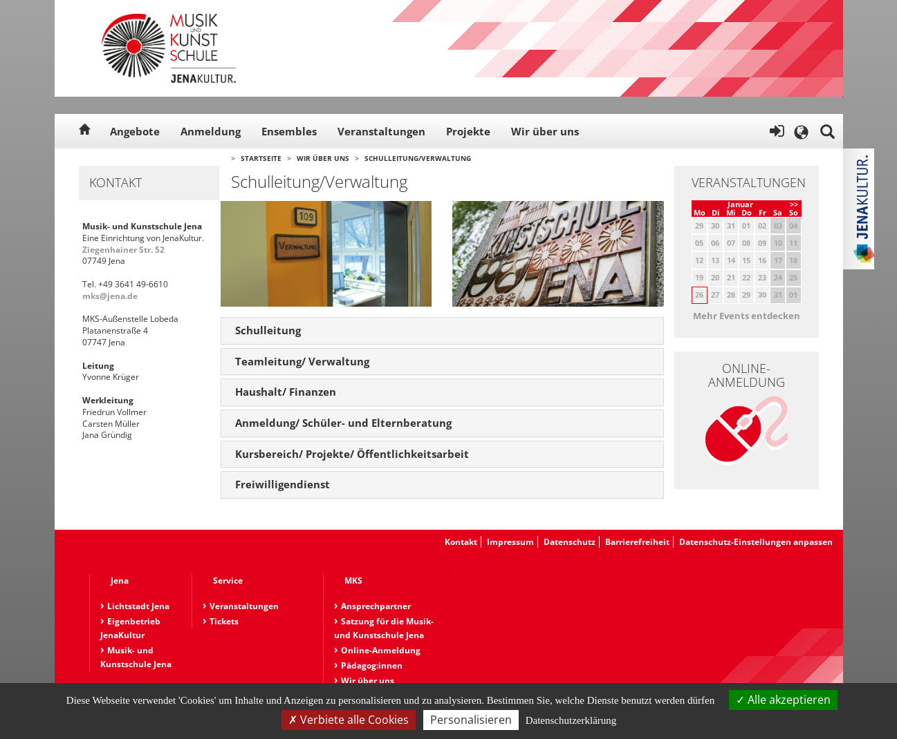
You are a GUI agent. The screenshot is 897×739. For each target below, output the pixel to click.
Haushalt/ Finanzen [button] (285, 392)
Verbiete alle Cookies (348, 719)
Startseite (261, 158)
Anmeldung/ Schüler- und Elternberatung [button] (343, 423)
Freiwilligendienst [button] (282, 484)
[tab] (442, 331)
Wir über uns (545, 131)
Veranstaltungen (381, 131)
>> (794, 204)
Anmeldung (211, 131)
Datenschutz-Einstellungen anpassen (756, 542)
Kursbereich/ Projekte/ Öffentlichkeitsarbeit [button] (352, 454)
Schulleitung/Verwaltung (417, 158)
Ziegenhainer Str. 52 (123, 250)
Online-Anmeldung (380, 650)
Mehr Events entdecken (746, 315)
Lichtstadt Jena (138, 606)
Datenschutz (569, 542)
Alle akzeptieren (783, 699)
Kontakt (461, 542)
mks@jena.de (110, 296)
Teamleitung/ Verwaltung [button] (302, 361)
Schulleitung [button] (268, 330)
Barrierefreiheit (637, 542)
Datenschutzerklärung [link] (571, 720)
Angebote (135, 131)
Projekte (468, 131)
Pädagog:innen (372, 665)
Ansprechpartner (376, 606)
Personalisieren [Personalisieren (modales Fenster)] (471, 719)
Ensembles (289, 131)
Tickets (224, 621)
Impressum (510, 542)
